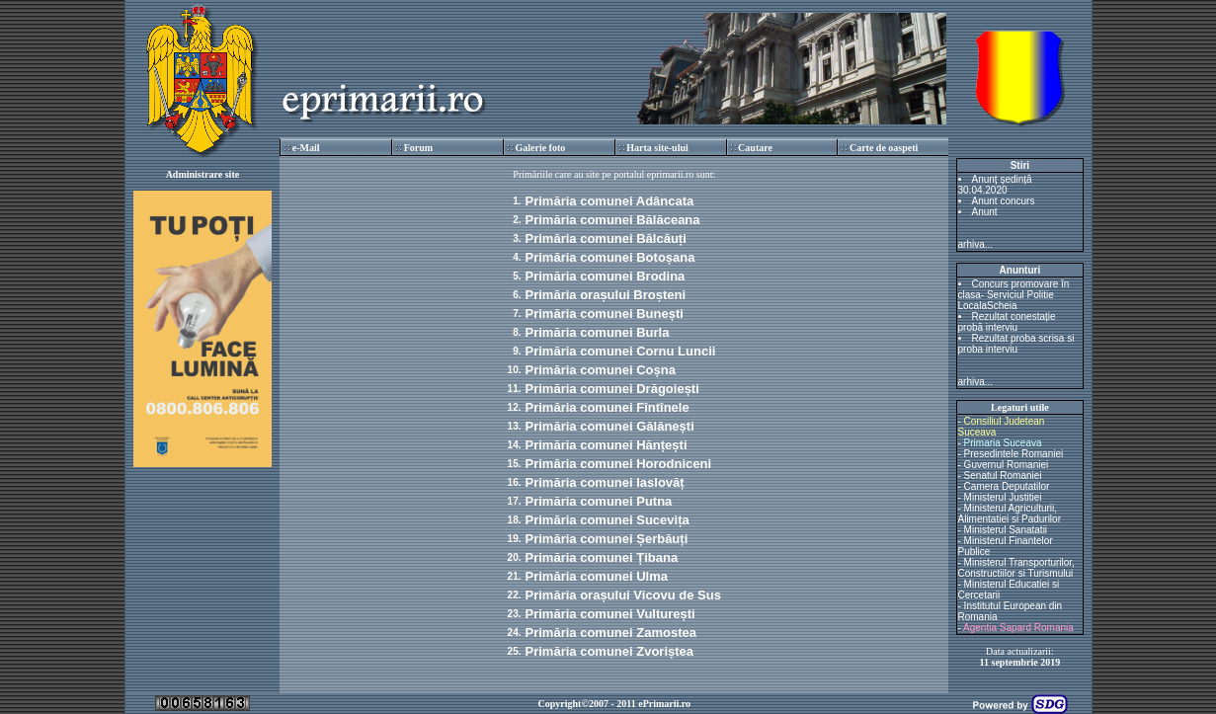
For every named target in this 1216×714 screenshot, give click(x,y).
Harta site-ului (657, 147)
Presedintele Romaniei (1014, 453)
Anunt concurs (1003, 201)
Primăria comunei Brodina (606, 276)
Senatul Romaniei (1003, 475)
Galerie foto (540, 147)
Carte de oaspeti (884, 147)
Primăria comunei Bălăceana (613, 219)
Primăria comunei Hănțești (607, 444)
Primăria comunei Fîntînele (607, 407)
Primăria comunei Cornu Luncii (621, 351)
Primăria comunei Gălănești (610, 426)
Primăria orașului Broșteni (606, 294)
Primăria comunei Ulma (597, 576)
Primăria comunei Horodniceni (619, 463)
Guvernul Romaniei (1006, 464)
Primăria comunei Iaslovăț (605, 482)
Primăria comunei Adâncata (610, 201)
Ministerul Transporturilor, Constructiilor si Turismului (1016, 568)
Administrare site (203, 174)
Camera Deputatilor (1007, 486)
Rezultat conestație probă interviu (1007, 322)
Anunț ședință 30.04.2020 (995, 185)
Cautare (755, 147)
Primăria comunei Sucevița (607, 520)
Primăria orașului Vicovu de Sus (623, 595)
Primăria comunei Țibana (602, 557)
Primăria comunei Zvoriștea (610, 651)
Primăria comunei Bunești (605, 313)
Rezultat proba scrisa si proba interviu (1016, 344)
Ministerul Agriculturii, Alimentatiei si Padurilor (1010, 513)
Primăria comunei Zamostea (611, 632)
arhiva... (976, 244)
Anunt (985, 211)
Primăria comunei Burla (598, 332)
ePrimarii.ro (664, 703)
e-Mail (306, 147)
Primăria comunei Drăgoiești (612, 388)
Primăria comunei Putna (599, 501)
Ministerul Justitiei (1003, 497)
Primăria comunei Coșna (601, 369)
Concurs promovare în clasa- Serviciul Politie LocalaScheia (1014, 294)
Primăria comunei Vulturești (610, 613)
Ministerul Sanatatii (1005, 529)
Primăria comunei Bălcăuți (606, 238)
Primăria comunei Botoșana (610, 257)
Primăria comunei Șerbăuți (607, 538)
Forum (418, 147)
